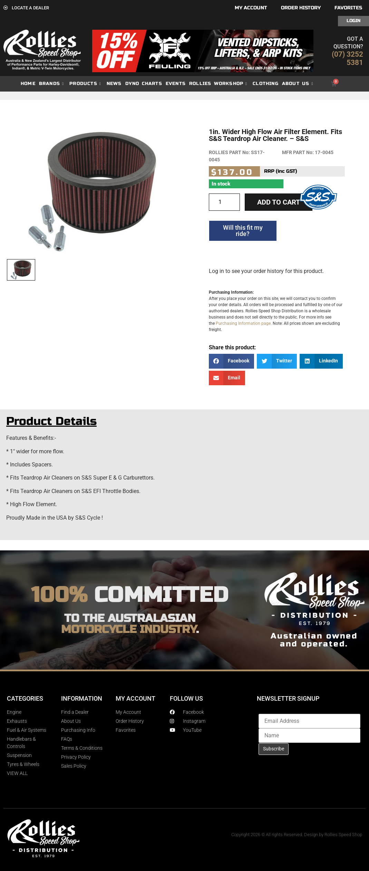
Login (353, 20)
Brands (51, 84)
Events (176, 83)
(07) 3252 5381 (347, 58)
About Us (297, 84)
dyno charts (143, 83)
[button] (231, 361)
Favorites (348, 8)
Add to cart (278, 202)
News (114, 83)
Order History (301, 8)
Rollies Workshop (218, 84)
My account (251, 8)
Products (85, 84)
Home (28, 83)
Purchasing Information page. (244, 323)
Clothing (266, 83)
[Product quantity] (224, 202)
